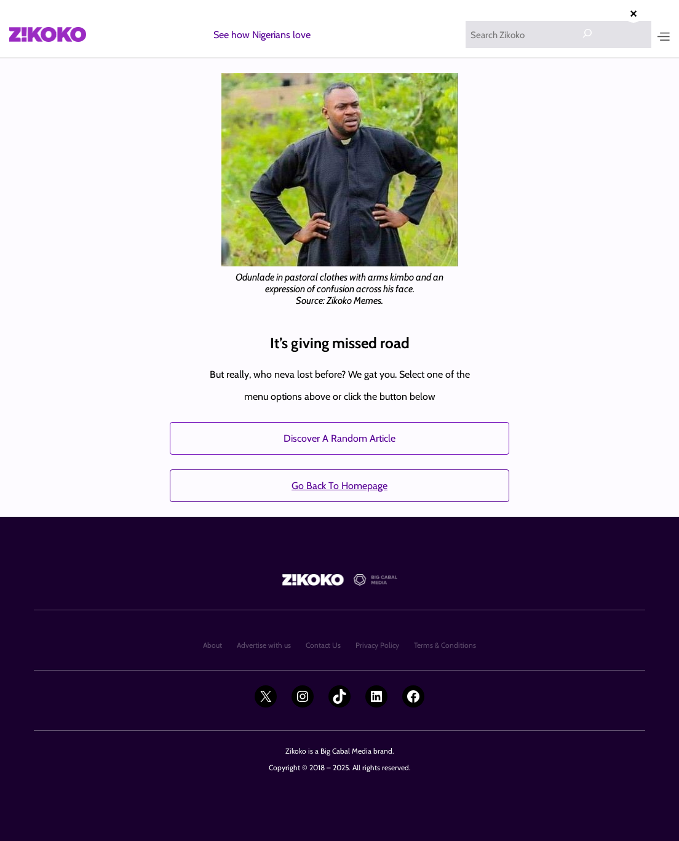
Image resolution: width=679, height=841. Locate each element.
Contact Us (323, 645)
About (212, 645)
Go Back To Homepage (339, 486)
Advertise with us (264, 645)
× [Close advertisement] (633, 13)
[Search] (587, 33)
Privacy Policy (377, 645)
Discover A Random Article (339, 438)
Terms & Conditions (445, 645)
